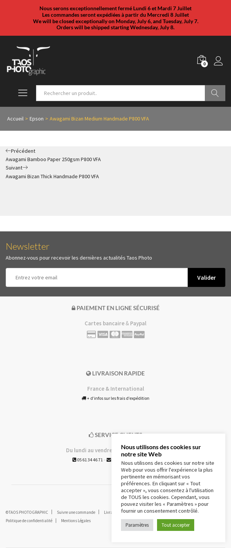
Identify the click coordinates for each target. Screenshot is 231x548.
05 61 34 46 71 (87, 459)
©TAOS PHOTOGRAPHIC (27, 512)
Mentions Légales (76, 520)
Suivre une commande (76, 512)
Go (215, 93)
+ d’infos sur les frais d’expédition (115, 398)
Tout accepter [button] (176, 525)
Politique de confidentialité (29, 520)
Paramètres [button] (137, 525)
